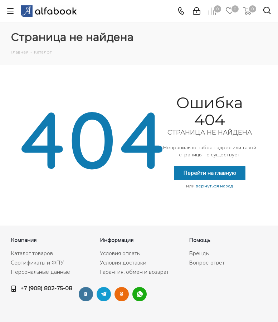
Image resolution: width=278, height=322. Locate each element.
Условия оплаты (120, 253)
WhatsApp (139, 294)
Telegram (104, 294)
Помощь (199, 240)
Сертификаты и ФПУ (37, 263)
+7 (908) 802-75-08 (46, 288)
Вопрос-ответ (207, 263)
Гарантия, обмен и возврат (134, 272)
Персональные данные (40, 272)
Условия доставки (123, 263)
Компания (23, 240)
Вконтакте (86, 294)
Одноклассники (121, 294)
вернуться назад (214, 185)
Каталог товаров (32, 253)
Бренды (199, 253)
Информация (116, 240)
